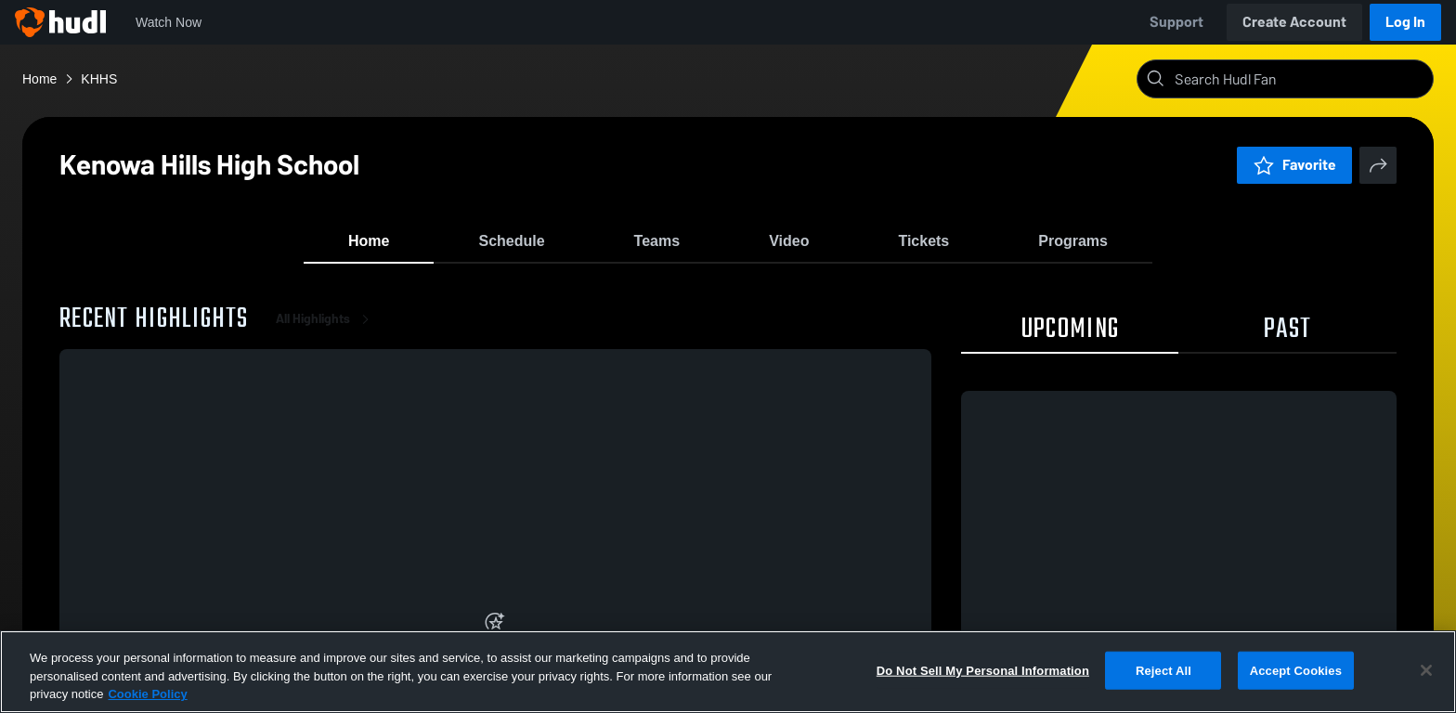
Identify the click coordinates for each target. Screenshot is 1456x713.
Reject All (1163, 670)
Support (1176, 21)
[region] (728, 671)
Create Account (1294, 21)
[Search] (1300, 79)
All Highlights (326, 333)
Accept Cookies (1296, 670)
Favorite (1294, 164)
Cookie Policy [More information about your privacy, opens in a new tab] (147, 694)
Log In (1405, 21)
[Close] (1426, 670)
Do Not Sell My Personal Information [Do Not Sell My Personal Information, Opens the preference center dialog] (983, 670)
